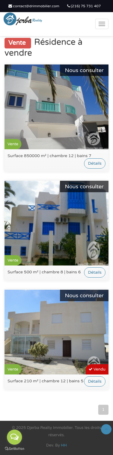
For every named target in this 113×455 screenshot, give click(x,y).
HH (64, 445)
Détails (95, 163)
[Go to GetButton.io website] (14, 449)
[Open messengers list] (14, 437)
